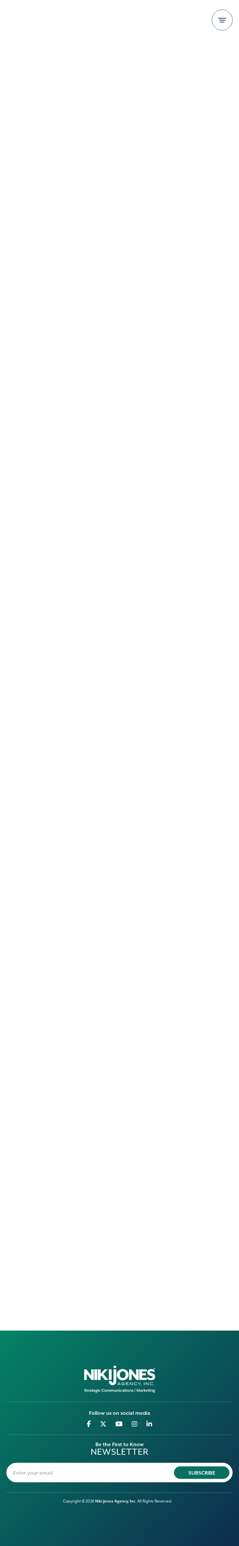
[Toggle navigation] (222, 20)
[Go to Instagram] (135, 1424)
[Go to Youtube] (119, 1424)
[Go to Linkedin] (149, 1424)
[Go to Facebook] (89, 1424)
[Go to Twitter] (103, 1424)
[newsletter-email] (119, 1472)
